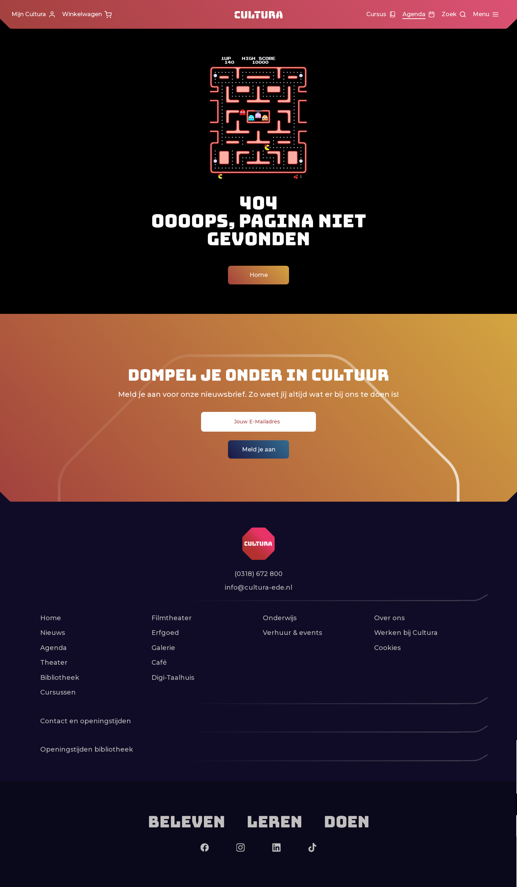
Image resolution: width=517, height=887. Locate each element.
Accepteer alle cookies (456, 853)
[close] (506, 753)
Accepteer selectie (456, 873)
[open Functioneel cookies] (505, 805)
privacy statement (427, 781)
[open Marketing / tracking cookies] (505, 826)
